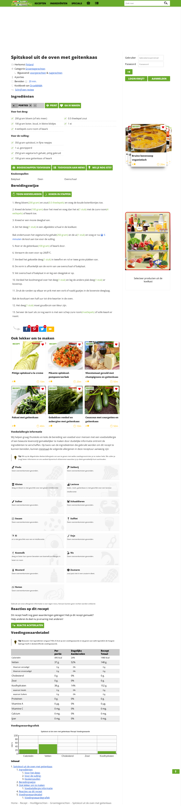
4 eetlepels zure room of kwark (31, 128)
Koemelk (18, 552)
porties (20, 77)
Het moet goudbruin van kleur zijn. (41, 305)
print (51, 105)
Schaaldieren (76, 501)
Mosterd (18, 569)
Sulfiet (72, 518)
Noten (17, 587)
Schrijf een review (24, 89)
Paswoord (130, 64)
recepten (40, 3)
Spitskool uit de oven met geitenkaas (32, 766)
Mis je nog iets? (100, 167)
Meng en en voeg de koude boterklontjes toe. (59, 202)
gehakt (58, 234)
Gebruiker (130, 57)
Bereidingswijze (27, 782)
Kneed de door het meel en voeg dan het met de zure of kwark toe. (60, 211)
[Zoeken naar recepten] (147, 3)
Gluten (17, 484)
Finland (30, 64)
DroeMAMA (36, 85)
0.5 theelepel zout (77, 118)
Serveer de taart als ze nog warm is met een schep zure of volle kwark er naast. (62, 314)
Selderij (73, 467)
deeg (29, 227)
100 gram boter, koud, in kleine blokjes (35, 123)
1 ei (70, 123)
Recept (23, 803)
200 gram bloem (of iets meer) (31, 118)
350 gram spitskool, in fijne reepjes (33, 142)
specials (77, 3)
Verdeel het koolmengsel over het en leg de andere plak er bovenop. (58, 281)
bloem (30, 202)
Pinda (16, 467)
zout (53, 202)
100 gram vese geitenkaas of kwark (33, 158)
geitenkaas (38, 245)
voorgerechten (38, 72)
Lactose (73, 484)
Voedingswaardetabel (30, 794)
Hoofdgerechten (39, 803)
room (85, 312)
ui (80, 234)
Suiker (17, 501)
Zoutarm (73, 569)
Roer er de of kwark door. (40, 245)
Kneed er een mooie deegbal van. (32, 220)
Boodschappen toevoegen (31, 167)
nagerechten (55, 72)
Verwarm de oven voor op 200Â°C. (33, 252)
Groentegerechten (35, 68)
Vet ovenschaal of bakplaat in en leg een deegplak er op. (44, 273)
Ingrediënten (26, 769)
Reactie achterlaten (27, 625)
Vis (70, 552)
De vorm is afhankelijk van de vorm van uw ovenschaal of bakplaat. (50, 266)
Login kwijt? (136, 78)
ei (81, 209)
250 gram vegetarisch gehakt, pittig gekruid (38, 153)
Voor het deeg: (32, 772)
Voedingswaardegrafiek (37, 797)
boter (34, 209)
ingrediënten (58, 3)
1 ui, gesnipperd (23, 147)
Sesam (17, 518)
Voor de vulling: (33, 775)
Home (14, 803)
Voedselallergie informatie (39, 788)
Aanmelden (159, 78)
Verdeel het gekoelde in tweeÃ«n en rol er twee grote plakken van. (56, 259)
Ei (14, 535)
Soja (71, 535)
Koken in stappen (57, 194)
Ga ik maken (70, 105)
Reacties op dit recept (30, 791)
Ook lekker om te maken (32, 785)
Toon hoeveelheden (27, 194)
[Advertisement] (90, 30)
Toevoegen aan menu (69, 167)
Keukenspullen (32, 779)
